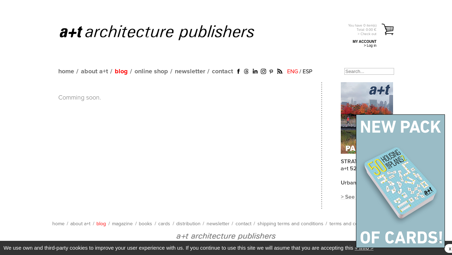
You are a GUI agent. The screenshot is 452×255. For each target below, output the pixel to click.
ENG (292, 71)
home (66, 71)
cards (164, 223)
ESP (307, 71)
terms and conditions (352, 223)
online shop (151, 71)
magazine (122, 223)
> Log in (370, 45)
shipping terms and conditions (290, 223)
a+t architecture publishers (165, 32)
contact (222, 71)
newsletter (190, 71)
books (145, 223)
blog (121, 71)
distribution (188, 223)
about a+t (94, 71)
